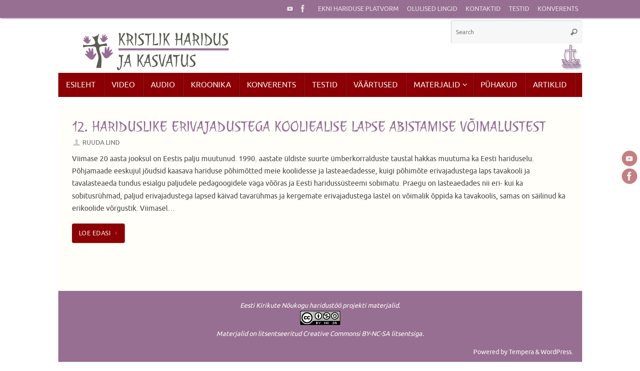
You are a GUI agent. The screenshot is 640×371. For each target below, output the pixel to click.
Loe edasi (100, 233)
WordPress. (557, 352)
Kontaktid (483, 9)
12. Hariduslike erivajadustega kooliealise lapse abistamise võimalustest (309, 126)
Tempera (521, 352)
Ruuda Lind (101, 142)
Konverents (558, 9)
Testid (519, 9)
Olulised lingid (432, 9)
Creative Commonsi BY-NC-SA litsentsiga (362, 334)
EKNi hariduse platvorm (358, 9)
